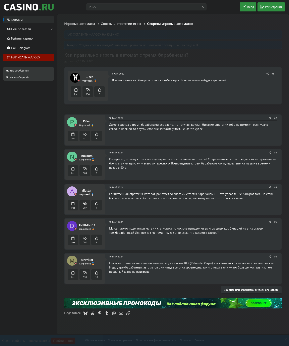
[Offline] (78, 81)
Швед (71, 61)
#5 (275, 221)
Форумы (17, 19)
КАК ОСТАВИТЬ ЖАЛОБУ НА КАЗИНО (92, 34)
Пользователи (21, 29)
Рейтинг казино (22, 38)
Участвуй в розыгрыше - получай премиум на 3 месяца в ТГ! (156, 45)
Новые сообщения (17, 70)
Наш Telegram (21, 48)
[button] (51, 29)
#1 (273, 73)
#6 (275, 256)
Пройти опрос (63, 341)
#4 (275, 187)
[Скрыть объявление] (285, 340)
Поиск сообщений (17, 77)
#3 (275, 152)
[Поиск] (146, 6)
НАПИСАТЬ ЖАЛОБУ (25, 57)
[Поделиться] (267, 73)
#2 (275, 117)
